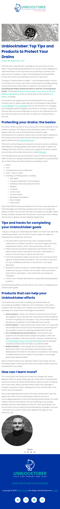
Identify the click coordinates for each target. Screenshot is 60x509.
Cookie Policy (30, 483)
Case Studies (42, 483)
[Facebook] (25, 452)
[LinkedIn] (34, 500)
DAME (39, 341)
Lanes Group (22, 490)
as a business (21, 106)
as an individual (8, 106)
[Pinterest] (31, 452)
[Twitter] (27, 452)
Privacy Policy (17, 483)
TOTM (8, 341)
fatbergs (42, 152)
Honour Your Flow (26, 341)
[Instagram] (42, 500)
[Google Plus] (35, 452)
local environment (26, 140)
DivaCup (14, 341)
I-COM (55, 490)
